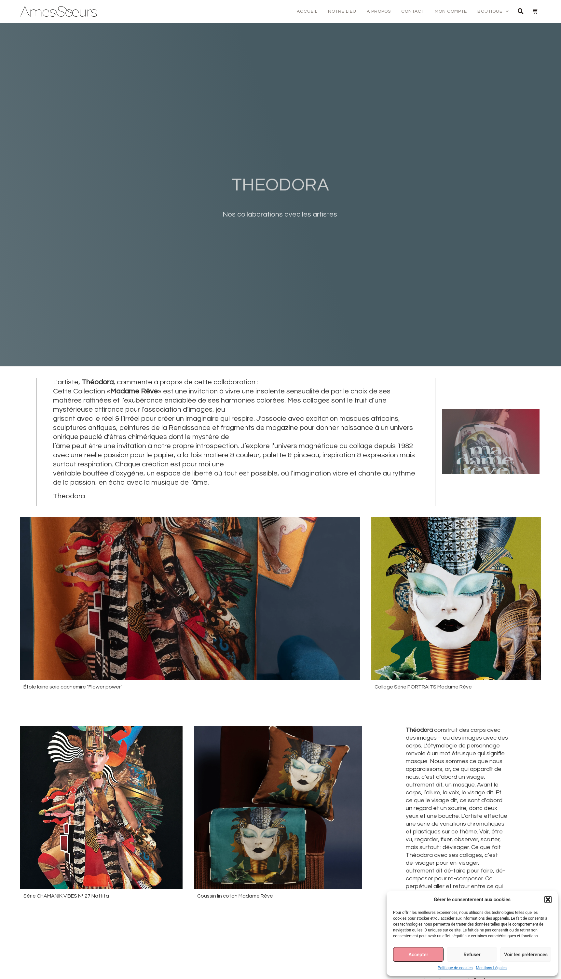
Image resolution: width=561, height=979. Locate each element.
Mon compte (451, 11)
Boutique (493, 11)
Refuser (471, 955)
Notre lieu (342, 11)
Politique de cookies (455, 968)
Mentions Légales (491, 968)
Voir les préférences (526, 955)
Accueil (307, 11)
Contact (412, 11)
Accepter (418, 955)
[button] (548, 899)
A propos (379, 11)
